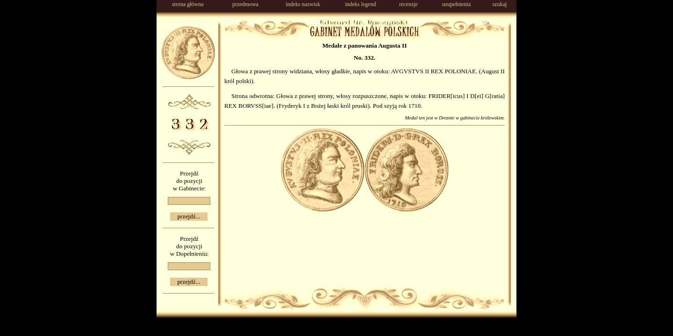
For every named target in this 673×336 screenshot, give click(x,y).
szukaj (500, 4)
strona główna (188, 4)
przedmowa (245, 4)
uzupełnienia (456, 4)
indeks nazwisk (303, 4)
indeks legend (360, 4)
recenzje (408, 4)
